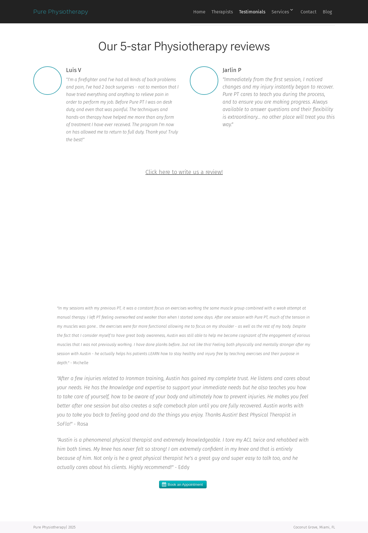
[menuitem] (178, 11)
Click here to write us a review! (184, 172)
